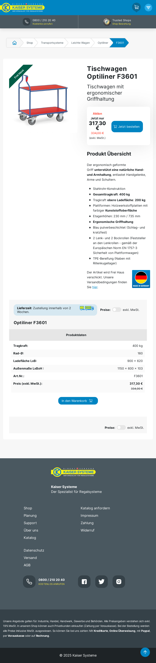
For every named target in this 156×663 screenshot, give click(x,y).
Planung (30, 463)
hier (94, 287)
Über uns (31, 477)
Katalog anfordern (95, 455)
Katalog (30, 485)
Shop (30, 42)
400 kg (17, 346)
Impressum (89, 463)
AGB (27, 512)
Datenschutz (34, 497)
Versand (30, 505)
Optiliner (103, 42)
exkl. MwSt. (131, 310)
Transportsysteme (52, 42)
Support (30, 470)
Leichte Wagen (80, 42)
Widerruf (88, 477)
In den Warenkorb (124, 349)
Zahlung (87, 470)
